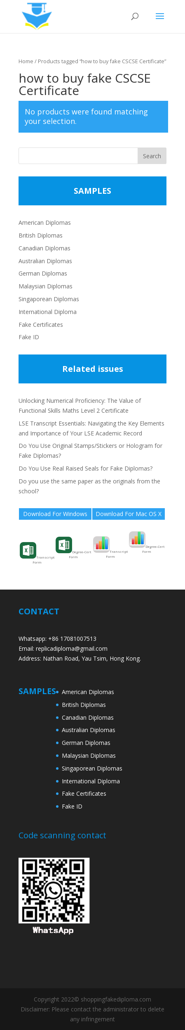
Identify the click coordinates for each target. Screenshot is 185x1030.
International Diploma (48, 312)
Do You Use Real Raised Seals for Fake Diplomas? (85, 468)
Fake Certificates (41, 324)
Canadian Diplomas (44, 248)
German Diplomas (43, 273)
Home (26, 61)
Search (152, 156)
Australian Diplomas (45, 261)
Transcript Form (37, 553)
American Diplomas (45, 222)
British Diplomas (41, 235)
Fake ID (29, 337)
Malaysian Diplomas (46, 286)
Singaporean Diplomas (49, 299)
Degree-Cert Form (73, 548)
